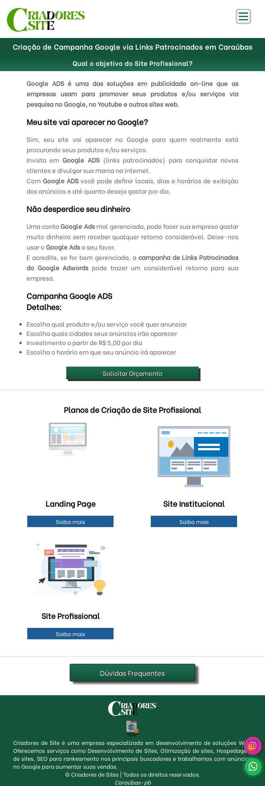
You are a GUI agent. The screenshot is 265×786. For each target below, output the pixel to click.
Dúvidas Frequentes (132, 673)
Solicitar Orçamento (133, 373)
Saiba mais (70, 521)
